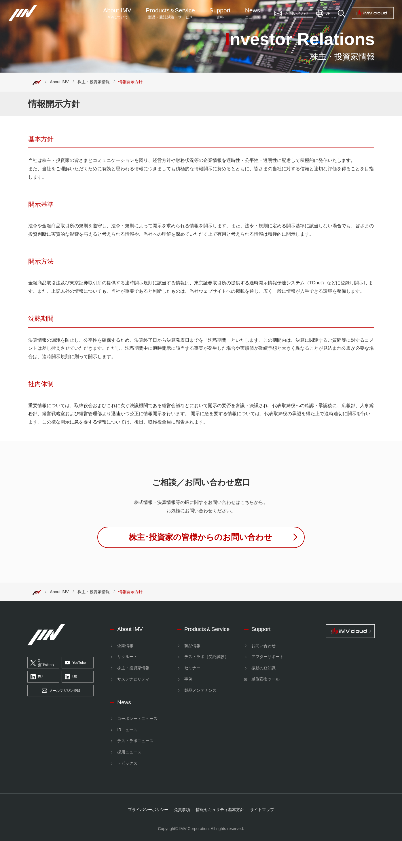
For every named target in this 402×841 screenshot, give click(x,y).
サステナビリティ (133, 679)
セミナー (192, 668)
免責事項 (182, 809)
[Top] (37, 82)
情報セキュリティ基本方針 (220, 809)
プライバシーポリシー (148, 809)
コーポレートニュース (137, 718)
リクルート (127, 656)
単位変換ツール (265, 679)
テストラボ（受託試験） (206, 656)
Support (219, 13)
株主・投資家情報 (93, 82)
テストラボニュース (135, 740)
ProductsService (170, 13)
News (252, 13)
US (71, 676)
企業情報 (125, 645)
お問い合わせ (263, 645)
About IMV (117, 13)
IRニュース (127, 729)
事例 (188, 679)
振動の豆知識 (263, 668)
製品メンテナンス (200, 690)
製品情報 (192, 645)
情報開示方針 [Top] (130, 82)
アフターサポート (267, 656)
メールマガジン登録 (61, 691)
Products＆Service (207, 629)
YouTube (75, 663)
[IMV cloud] (350, 631)
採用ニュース (129, 752)
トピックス (127, 763)
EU (37, 676)
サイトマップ (262, 809)
